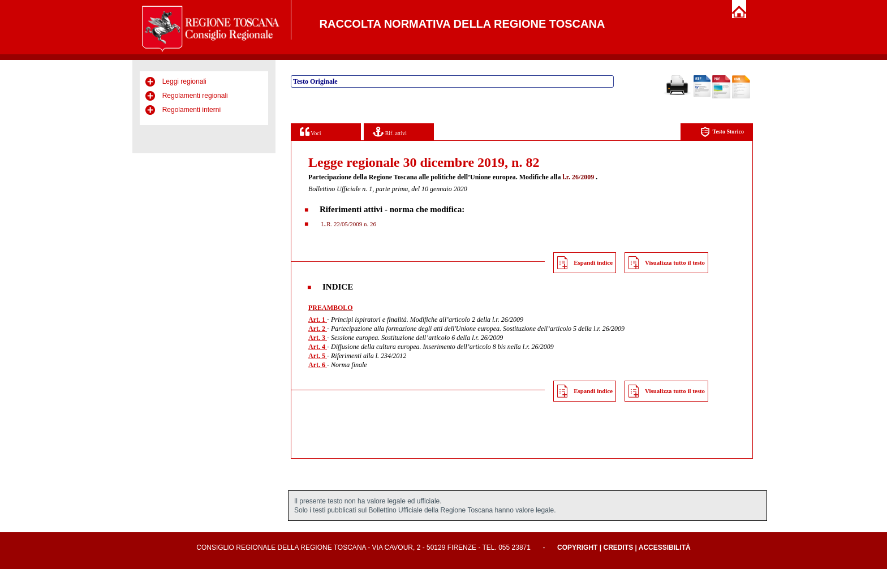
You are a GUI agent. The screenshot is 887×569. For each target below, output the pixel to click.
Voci (310, 131)
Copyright (577, 547)
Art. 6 (317, 365)
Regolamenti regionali (195, 96)
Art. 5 (317, 356)
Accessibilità (665, 547)
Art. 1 (317, 320)
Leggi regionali (184, 81)
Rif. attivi (390, 131)
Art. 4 (317, 347)
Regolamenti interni (191, 110)
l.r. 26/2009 (578, 177)
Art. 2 (317, 329)
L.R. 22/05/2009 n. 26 (348, 224)
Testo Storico (722, 132)
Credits (618, 547)
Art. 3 (317, 338)
